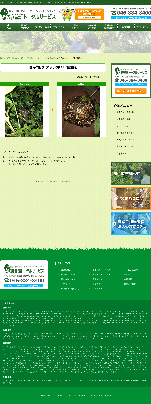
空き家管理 (122, 153)
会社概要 (127, 274)
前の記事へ (39, 182)
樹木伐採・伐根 (124, 119)
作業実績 (95, 284)
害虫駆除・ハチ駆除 (126, 140)
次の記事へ (66, 182)
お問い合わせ (129, 284)
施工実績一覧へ (53, 182)
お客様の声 (96, 289)
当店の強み (65, 270)
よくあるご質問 (130, 270)
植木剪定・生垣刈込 (126, 112)
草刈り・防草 (123, 126)
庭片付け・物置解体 (126, 146)
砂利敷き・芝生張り (126, 133)
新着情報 (127, 279)
